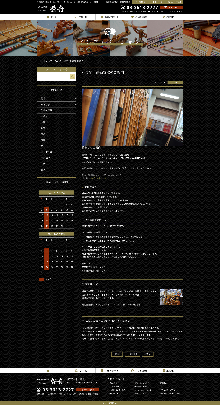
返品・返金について (142, 383)
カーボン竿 (46, 152)
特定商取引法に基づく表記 (170, 393)
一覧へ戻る (132, 354)
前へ (117, 354)
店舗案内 (163, 383)
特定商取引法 (125, 2)
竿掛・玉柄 (46, 110)
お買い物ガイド (114, 383)
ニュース (175, 82)
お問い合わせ (173, 7)
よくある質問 (114, 386)
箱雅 (43, 128)
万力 (43, 146)
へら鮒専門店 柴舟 (50, 8)
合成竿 (44, 116)
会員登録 (141, 2)
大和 (43, 122)
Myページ (158, 2)
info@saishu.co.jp (98, 178)
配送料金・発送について (143, 386)
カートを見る (176, 2)
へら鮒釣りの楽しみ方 (117, 390)
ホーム (39, 61)
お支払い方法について (142, 390)
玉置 (43, 140)
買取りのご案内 (112, 2)
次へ (148, 354)
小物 (43, 164)
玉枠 (43, 134)
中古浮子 (45, 158)
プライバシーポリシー (168, 390)
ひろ (43, 170)
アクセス (163, 386)
